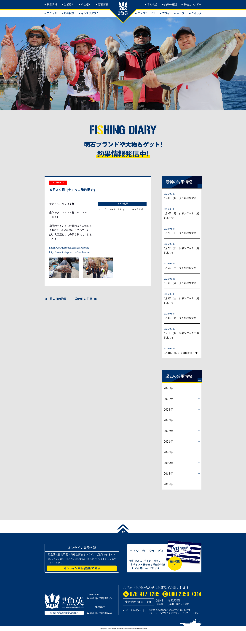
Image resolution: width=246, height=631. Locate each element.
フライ (166, 13)
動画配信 (69, 13)
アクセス (52, 13)
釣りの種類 (170, 4)
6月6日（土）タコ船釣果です (180, 268)
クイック (196, 13)
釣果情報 (52, 4)
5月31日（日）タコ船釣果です (181, 353)
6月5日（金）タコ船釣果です (180, 283)
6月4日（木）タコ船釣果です (180, 318)
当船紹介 (69, 4)
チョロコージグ (146, 13)
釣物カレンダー (192, 4)
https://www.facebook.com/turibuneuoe (69, 247)
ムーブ (180, 13)
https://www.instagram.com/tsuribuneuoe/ (70, 252)
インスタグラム (90, 13)
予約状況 (152, 4)
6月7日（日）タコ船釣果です (180, 233)
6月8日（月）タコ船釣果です (180, 198)
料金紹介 (86, 4)
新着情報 (103, 4)
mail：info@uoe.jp (134, 610)
